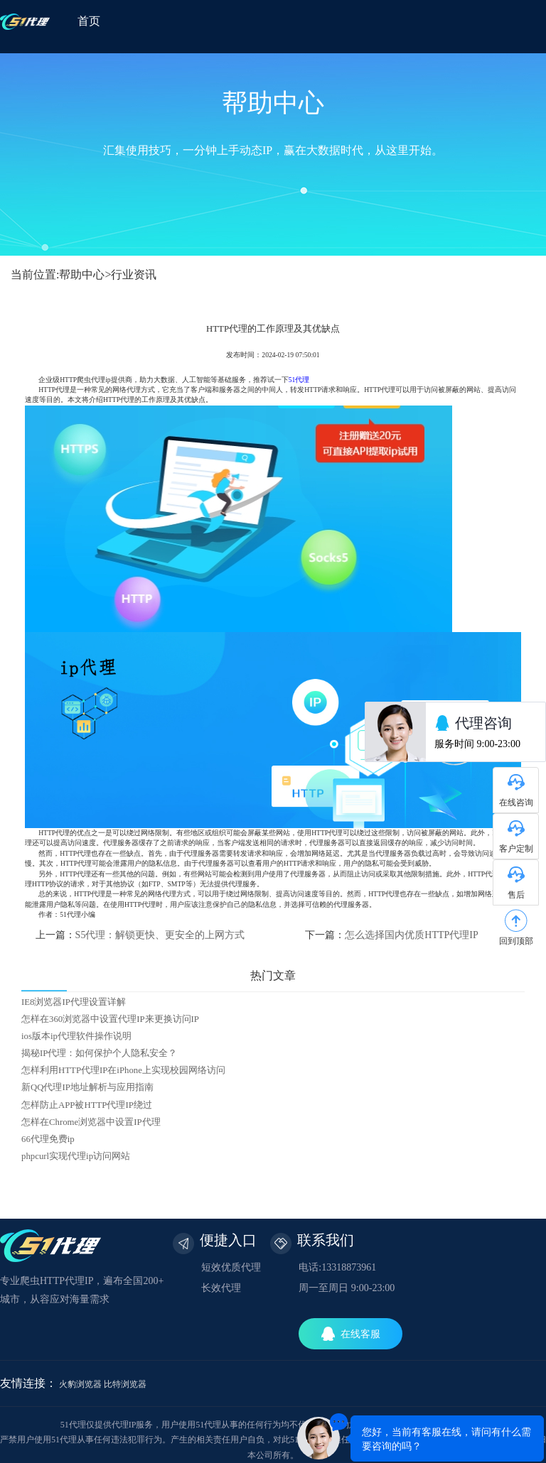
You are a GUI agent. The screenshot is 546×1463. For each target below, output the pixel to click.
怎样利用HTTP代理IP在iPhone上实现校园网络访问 (123, 1070)
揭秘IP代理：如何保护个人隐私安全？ (99, 1053)
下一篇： (391, 935)
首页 (88, 21)
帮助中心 (82, 274)
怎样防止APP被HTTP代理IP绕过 (86, 1105)
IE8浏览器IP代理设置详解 (73, 1002)
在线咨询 (516, 802)
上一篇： (140, 935)
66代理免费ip (48, 1139)
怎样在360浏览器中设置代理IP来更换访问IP (110, 1019)
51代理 (299, 380)
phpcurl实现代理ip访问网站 (75, 1156)
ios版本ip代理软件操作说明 (76, 1036)
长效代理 (221, 1288)
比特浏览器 (125, 1384)
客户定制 (516, 849)
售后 (516, 895)
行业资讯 (133, 274)
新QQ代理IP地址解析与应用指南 (87, 1087)
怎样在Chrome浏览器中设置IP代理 (91, 1122)
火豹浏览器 (80, 1384)
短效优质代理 (231, 1267)
